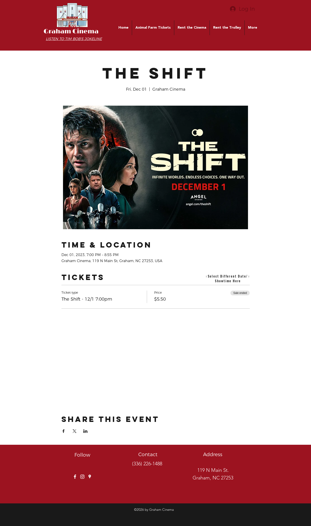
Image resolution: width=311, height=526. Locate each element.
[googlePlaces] (89, 476)
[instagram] (82, 476)
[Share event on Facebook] (63, 431)
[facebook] (75, 476)
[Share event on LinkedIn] (85, 431)
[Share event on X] (74, 431)
